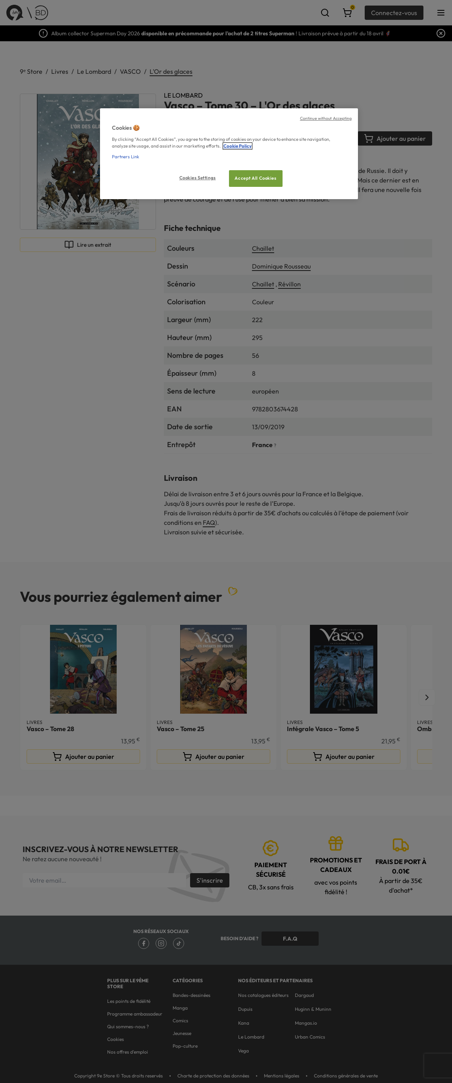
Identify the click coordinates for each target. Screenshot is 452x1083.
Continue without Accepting (326, 118)
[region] (229, 153)
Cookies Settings (197, 177)
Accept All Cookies (255, 178)
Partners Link (125, 156)
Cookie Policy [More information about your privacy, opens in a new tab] (237, 146)
